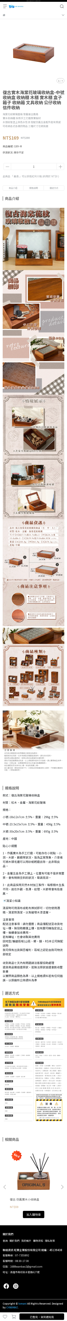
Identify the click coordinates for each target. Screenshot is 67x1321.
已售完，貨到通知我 (42, 1317)
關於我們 (14, 1240)
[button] (62, 1187)
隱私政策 (50, 1240)
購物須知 (38, 1240)
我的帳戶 (26, 1240)
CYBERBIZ (12, 1307)
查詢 (5, 1240)
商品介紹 (13, 187)
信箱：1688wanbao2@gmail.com (22, 1266)
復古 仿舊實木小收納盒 (24, 1199)
